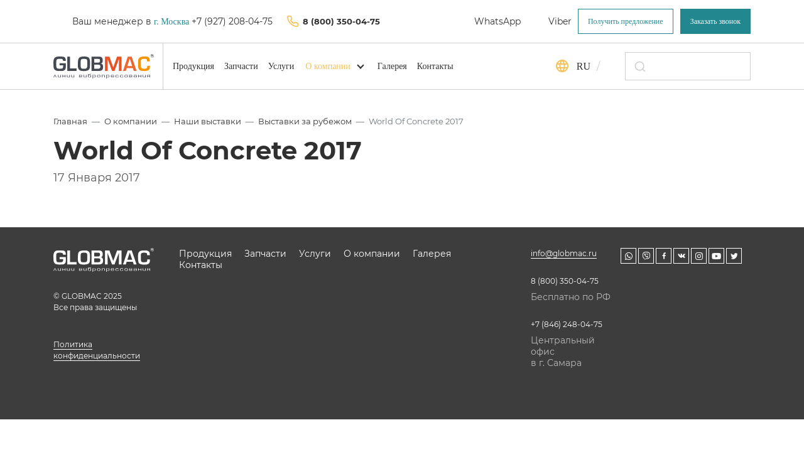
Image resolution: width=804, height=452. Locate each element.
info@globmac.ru (564, 253)
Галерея (392, 66)
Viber (560, 21)
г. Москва (171, 21)
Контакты (435, 66)
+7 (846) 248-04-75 (566, 324)
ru (583, 66)
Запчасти (241, 66)
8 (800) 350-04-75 (341, 21)
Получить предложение (625, 21)
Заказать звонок (715, 21)
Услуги (281, 66)
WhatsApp (497, 21)
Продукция (193, 66)
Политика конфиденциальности (96, 350)
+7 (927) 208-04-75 (233, 21)
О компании (327, 66)
